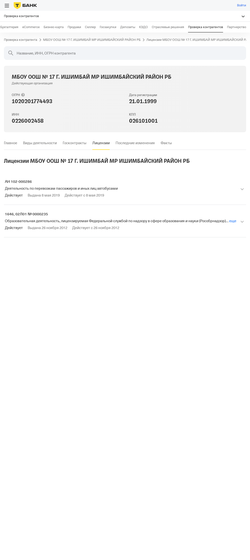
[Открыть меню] (7, 6)
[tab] (10, 143)
